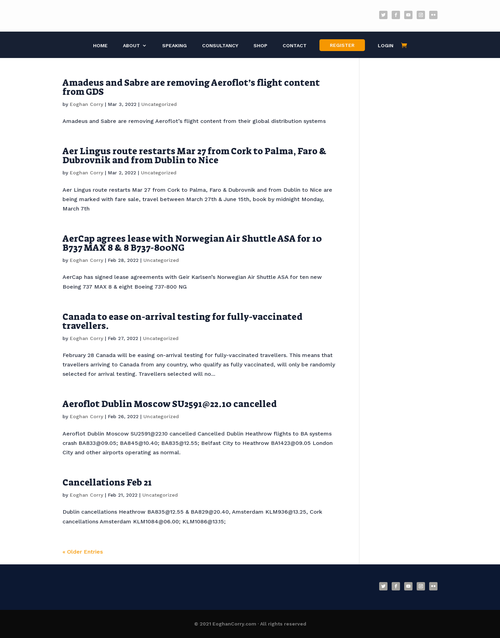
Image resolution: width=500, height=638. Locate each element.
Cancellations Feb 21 (107, 482)
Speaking (174, 45)
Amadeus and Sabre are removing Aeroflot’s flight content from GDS (191, 87)
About (131, 45)
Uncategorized (159, 104)
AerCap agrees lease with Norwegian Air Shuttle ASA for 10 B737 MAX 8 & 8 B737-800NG (192, 243)
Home (100, 45)
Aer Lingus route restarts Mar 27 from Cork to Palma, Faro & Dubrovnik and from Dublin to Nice (194, 155)
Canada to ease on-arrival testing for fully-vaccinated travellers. (182, 321)
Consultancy (220, 45)
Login (385, 45)
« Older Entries (82, 551)
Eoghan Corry (86, 104)
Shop (260, 45)
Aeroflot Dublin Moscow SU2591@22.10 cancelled (169, 404)
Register (342, 45)
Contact (295, 45)
